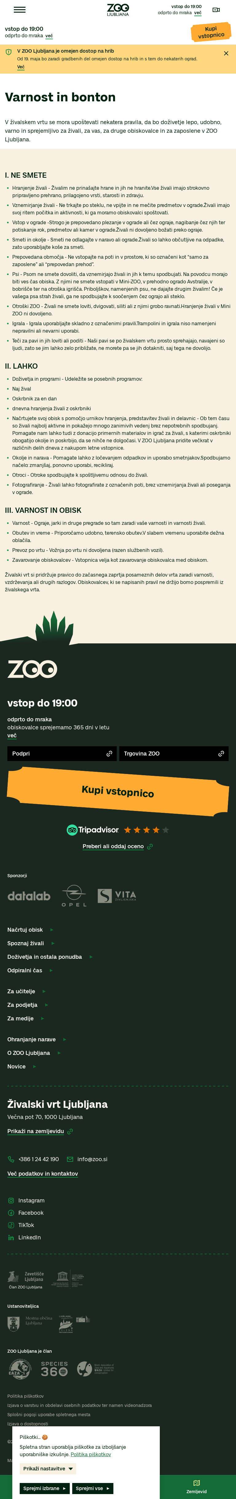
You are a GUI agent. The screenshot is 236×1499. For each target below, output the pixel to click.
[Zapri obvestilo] (226, 53)
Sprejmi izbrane (45, 1488)
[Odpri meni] (19, 9)
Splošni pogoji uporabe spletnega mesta (48, 1414)
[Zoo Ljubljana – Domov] (118, 9)
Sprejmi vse (93, 1488)
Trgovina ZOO (174, 753)
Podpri (62, 753)
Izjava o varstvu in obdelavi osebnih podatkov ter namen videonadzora (79, 1405)
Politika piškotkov (25, 1396)
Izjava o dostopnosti (27, 1424)
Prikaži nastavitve (48, 1469)
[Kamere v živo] (216, 9)
